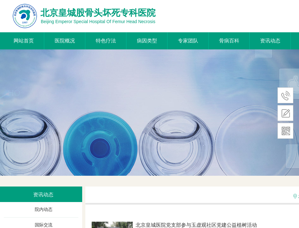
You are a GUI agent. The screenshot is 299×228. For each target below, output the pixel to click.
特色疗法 (106, 40)
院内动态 (43, 209)
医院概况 (65, 40)
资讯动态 (270, 40)
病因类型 (147, 40)
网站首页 (24, 40)
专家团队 (188, 40)
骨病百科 (229, 40)
